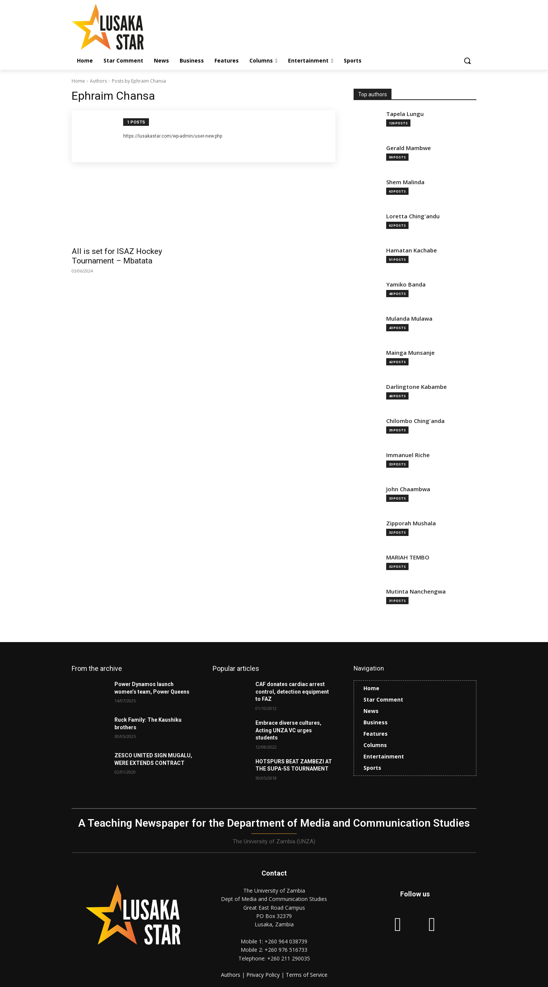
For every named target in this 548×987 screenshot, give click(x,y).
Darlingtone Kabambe (416, 386)
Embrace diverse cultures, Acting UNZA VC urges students (288, 730)
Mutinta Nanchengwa (416, 591)
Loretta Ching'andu (413, 216)
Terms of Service (306, 974)
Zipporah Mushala (411, 523)
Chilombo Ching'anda (415, 421)
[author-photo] (101, 136)
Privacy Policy (263, 974)
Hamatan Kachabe (411, 250)
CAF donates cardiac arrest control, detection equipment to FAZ (292, 691)
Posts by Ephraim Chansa (139, 81)
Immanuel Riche (408, 455)
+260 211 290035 (288, 958)
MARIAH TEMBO (407, 557)
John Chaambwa (408, 489)
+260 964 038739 (286, 941)
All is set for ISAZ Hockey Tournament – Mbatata (117, 256)
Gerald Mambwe (408, 148)
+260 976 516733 (286, 949)
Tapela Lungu (405, 114)
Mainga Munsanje (410, 352)
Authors (98, 81)
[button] (467, 61)
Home (78, 81)
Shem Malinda (405, 182)
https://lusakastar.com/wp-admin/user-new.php (172, 136)
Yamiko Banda (406, 284)
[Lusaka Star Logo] (132, 27)
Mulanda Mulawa (409, 318)
